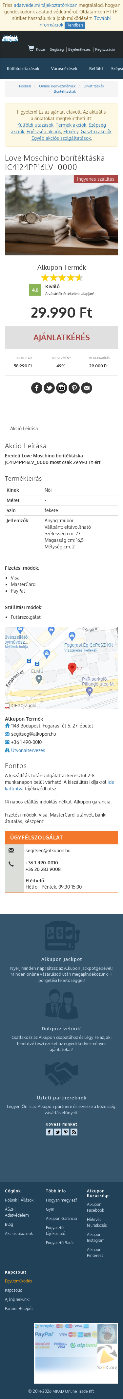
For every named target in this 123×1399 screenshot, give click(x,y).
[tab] (61, 428)
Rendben (75, 25)
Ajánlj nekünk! (17, 1299)
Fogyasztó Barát (60, 1242)
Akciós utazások (19, 1233)
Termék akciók (71, 125)
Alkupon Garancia (61, 1218)
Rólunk (11, 1200)
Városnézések (64, 68)
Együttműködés (18, 1281)
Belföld (96, 68)
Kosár (36, 49)
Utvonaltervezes (28, 750)
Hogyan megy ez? (61, 1200)
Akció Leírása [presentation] (24, 428)
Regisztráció (105, 49)
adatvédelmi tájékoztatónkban (45, 5)
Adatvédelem (17, 1215)
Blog (9, 1224)
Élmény (70, 131)
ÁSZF (9, 1209)
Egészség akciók (44, 131)
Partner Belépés (19, 1308)
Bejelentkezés (79, 49)
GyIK (50, 1209)
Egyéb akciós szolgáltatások (61, 138)
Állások (27, 1200)
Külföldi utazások (23, 68)
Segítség (57, 49)
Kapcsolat (13, 1290)
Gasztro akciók (96, 131)
